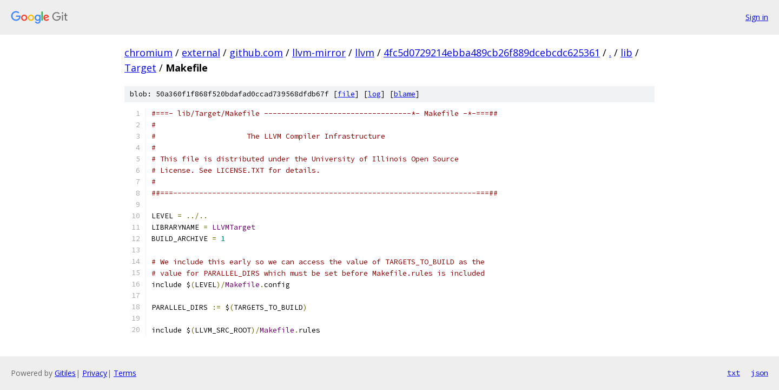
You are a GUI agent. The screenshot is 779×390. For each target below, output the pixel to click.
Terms (125, 373)
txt (733, 373)
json (759, 373)
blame (404, 94)
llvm (364, 52)
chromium (148, 52)
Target (140, 67)
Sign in (756, 17)
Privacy (94, 373)
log (374, 94)
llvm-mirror (319, 52)
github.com (256, 52)
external (201, 52)
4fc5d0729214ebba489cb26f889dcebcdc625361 (492, 52)
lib (626, 52)
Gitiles (65, 373)
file (346, 94)
